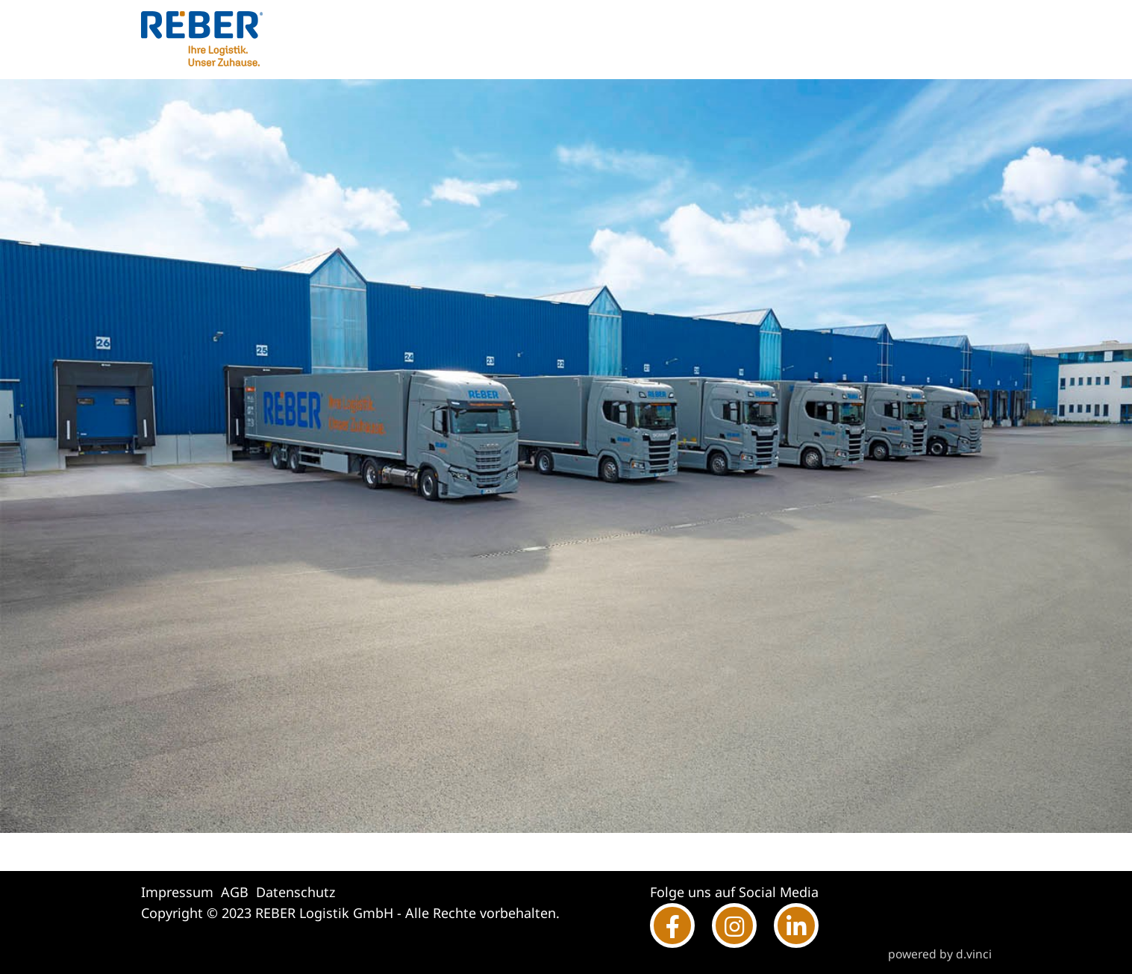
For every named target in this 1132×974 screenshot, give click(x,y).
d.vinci (974, 954)
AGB (234, 892)
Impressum (177, 892)
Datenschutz (295, 892)
